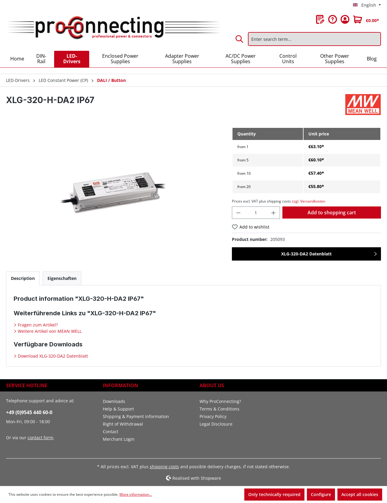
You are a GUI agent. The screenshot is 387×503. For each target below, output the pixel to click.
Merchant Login (119, 439)
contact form (40, 437)
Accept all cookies (359, 494)
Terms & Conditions (219, 409)
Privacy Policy (213, 416)
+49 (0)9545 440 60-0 (29, 412)
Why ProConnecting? (220, 401)
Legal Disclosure (216, 424)
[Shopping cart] (366, 19)
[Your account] (345, 19)
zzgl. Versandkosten (308, 201)
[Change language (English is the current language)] (367, 5)
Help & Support (118, 409)
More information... (135, 494)
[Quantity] (256, 212)
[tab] (23, 278)
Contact (110, 431)
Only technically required (274, 494)
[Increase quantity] (273, 212)
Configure (321, 494)
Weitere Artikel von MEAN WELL (49, 331)
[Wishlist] (320, 19)
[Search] (240, 39)
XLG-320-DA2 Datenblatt (306, 254)
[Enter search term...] (314, 39)
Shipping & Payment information (136, 416)
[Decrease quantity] (238, 212)
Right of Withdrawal (123, 424)
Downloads (114, 401)
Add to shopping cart (331, 212)
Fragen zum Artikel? (37, 325)
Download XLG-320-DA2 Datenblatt (52, 356)
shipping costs (164, 466)
